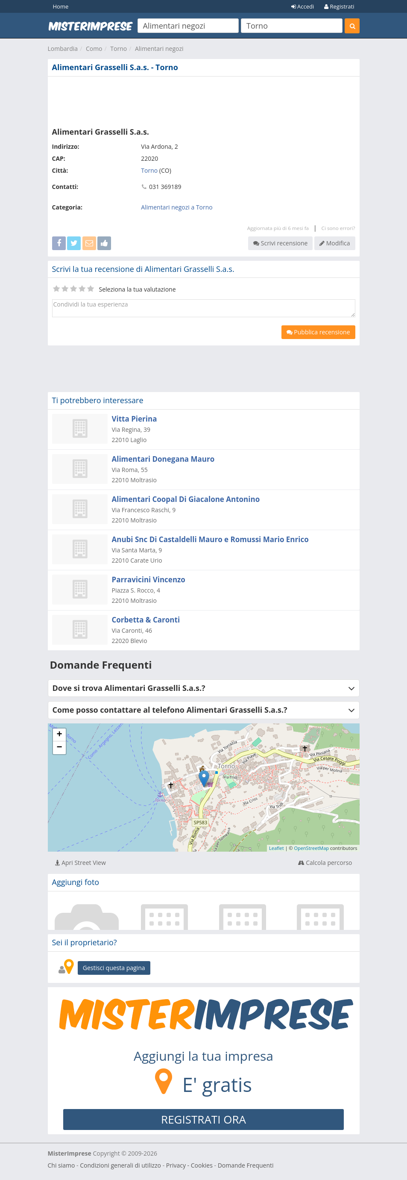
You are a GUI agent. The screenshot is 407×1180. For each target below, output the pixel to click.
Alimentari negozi (159, 48)
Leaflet (276, 848)
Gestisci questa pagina (114, 968)
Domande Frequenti (246, 1165)
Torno (118, 48)
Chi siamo (61, 1165)
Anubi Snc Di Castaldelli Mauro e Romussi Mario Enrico (210, 539)
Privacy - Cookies (189, 1165)
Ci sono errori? (338, 228)
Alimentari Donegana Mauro (163, 459)
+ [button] (59, 735)
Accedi (302, 6)
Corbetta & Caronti (146, 620)
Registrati (339, 6)
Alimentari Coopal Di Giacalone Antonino (186, 499)
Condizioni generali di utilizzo (120, 1165)
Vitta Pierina (134, 419)
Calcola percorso (325, 862)
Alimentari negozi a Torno (176, 207)
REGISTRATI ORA (203, 1119)
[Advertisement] (204, 100)
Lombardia (63, 48)
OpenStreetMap (311, 848)
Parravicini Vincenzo (148, 579)
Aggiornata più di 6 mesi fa (278, 228)
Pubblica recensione (318, 332)
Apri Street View (80, 862)
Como (94, 48)
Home (61, 6)
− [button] (59, 747)
